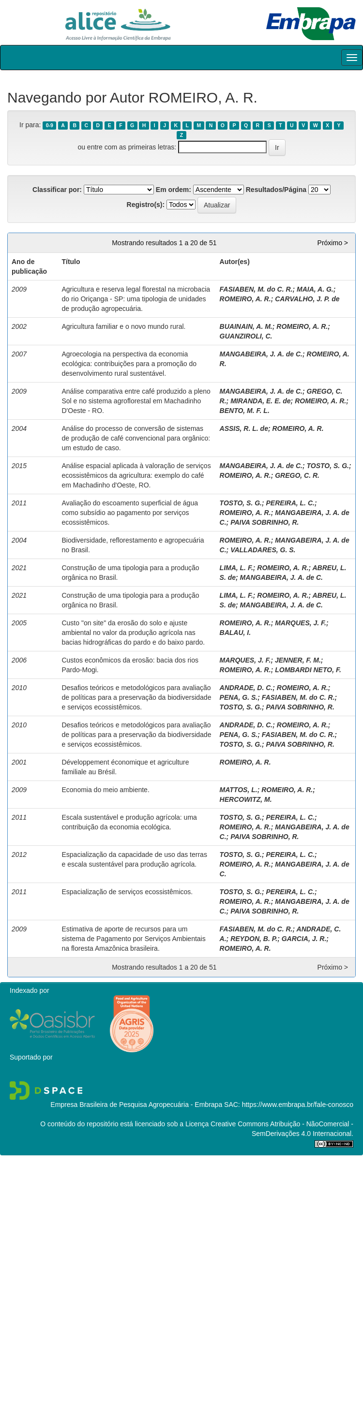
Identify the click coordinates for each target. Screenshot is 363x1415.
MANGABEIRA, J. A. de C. (261, 354)
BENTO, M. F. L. (245, 410)
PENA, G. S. (239, 697)
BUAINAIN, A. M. (246, 326)
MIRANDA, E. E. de (260, 401)
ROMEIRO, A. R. (245, 299)
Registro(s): (146, 204)
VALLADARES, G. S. (262, 550)
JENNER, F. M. (298, 660)
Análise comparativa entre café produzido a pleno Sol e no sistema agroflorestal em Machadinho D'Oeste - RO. (135, 400)
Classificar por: (57, 189)
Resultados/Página (276, 189)
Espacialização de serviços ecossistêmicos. (127, 892)
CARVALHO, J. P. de (307, 299)
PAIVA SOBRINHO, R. (264, 522)
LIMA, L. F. (236, 568)
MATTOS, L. (238, 790)
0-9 (49, 125)
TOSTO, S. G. (328, 466)
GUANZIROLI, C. (246, 336)
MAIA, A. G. (315, 289)
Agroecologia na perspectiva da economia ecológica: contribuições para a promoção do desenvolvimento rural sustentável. (129, 363)
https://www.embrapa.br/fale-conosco (297, 1104)
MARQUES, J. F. (300, 623)
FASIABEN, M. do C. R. (256, 289)
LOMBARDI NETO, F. (308, 670)
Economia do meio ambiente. (105, 790)
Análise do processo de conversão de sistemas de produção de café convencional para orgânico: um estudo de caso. (135, 438)
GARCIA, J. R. (304, 939)
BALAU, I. (235, 632)
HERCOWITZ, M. (246, 799)
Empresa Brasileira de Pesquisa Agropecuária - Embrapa (136, 1104)
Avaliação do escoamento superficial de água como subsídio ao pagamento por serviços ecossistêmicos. (129, 512)
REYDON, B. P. (253, 939)
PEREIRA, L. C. (290, 503)
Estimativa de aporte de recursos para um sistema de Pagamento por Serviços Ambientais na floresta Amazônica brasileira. (133, 938)
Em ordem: (173, 189)
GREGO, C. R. (297, 475)
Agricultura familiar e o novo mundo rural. (123, 326)
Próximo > (333, 243)
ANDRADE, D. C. (246, 688)
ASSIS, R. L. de (244, 428)
